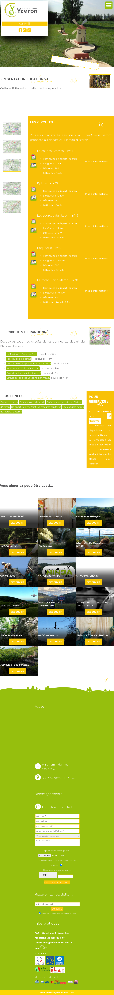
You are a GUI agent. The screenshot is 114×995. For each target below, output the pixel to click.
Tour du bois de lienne (19, 358)
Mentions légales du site (50, 937)
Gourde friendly (9, 402)
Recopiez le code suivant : (57, 870)
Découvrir (17, 522)
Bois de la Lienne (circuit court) (24, 373)
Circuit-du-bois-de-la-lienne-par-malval (28, 377)
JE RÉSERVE (100, 418)
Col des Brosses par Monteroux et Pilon (29, 363)
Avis (40, 948)
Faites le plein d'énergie (32, 402)
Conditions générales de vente (53, 942)
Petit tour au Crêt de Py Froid (23, 368)
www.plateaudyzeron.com (53, 992)
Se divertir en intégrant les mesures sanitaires (36, 406)
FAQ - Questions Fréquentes (52, 933)
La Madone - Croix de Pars (22, 354)
